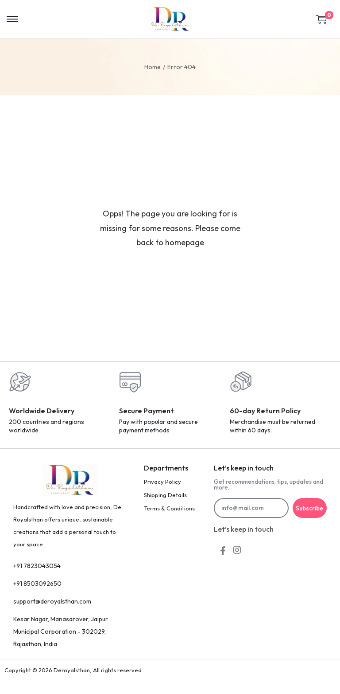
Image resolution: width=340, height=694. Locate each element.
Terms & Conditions (169, 508)
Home (152, 67)
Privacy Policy (162, 481)
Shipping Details (165, 494)
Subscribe (309, 508)
